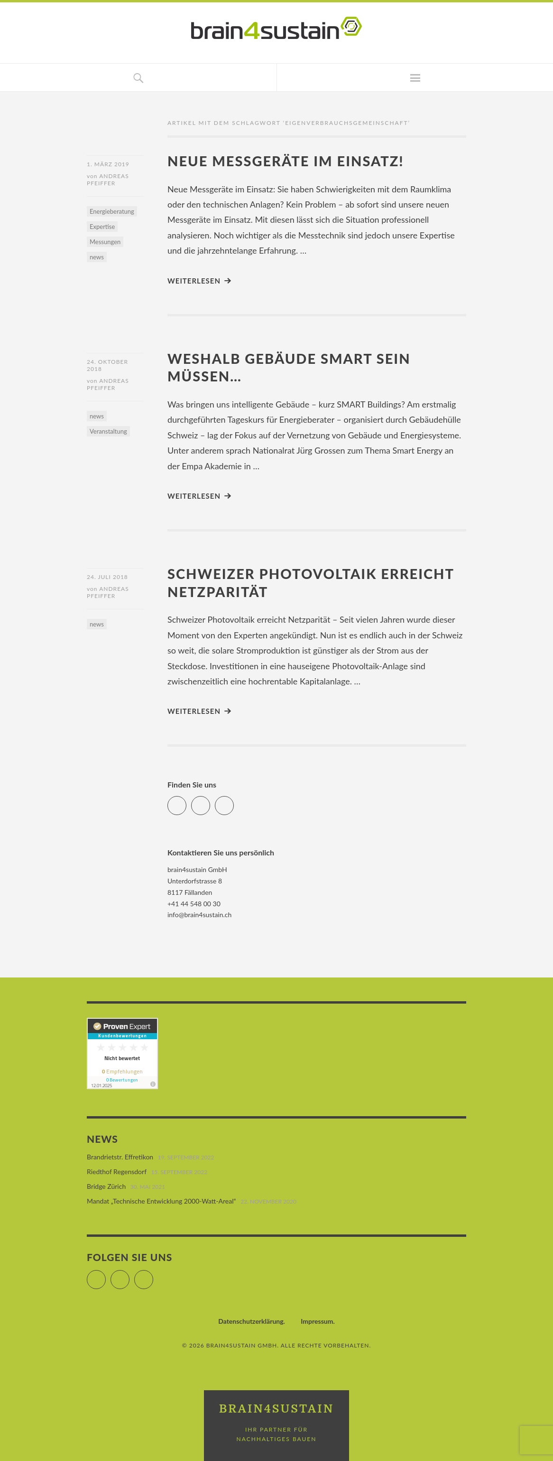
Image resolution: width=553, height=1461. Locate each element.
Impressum (317, 1321)
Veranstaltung (108, 431)
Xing (233, 801)
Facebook (105, 1275)
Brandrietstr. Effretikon (120, 1157)
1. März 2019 (108, 164)
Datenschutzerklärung (250, 1321)
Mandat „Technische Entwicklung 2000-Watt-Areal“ (161, 1201)
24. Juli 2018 (107, 576)
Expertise (102, 226)
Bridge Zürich (106, 1186)
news (97, 257)
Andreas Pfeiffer (108, 179)
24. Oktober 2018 (107, 365)
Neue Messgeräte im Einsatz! (285, 160)
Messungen (105, 242)
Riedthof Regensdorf (117, 1171)
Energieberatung (112, 211)
